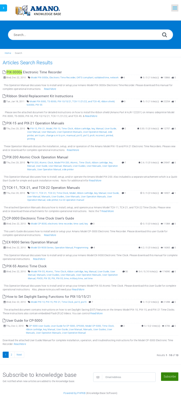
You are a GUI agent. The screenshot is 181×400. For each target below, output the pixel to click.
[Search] (164, 34)
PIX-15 (33, 128)
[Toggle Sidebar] (3, 8)
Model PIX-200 (61, 162)
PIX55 (40, 278)
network (114, 77)
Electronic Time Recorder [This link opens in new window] (32, 72)
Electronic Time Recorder (62, 77)
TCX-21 (43, 193)
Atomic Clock (46, 162)
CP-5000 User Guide (39, 326)
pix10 (79, 135)
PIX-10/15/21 (64, 101)
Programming (81, 247)
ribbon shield (108, 101)
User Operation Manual (95, 132)
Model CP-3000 (39, 223)
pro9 (92, 135)
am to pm (40, 135)
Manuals (67, 166)
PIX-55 (39, 104)
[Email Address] (124, 377)
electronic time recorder (60, 223)
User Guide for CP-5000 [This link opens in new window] (22, 321)
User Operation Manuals (69, 132)
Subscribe (170, 376)
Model (49, 128)
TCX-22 (52, 193)
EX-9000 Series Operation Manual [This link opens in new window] (30, 242)
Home (8, 53)
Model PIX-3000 (38, 101)
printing (31, 138)
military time (76, 278)
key (93, 128)
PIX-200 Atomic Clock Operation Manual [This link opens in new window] (35, 157)
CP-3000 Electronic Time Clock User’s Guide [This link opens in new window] (38, 218)
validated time (101, 77)
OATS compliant (85, 77)
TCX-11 (34, 193)
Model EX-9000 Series (42, 247)
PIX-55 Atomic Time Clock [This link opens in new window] (25, 266)
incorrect (100, 135)
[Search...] (90, 34)
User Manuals (49, 132)
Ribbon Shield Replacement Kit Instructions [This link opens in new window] (38, 96)
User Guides (79, 166)
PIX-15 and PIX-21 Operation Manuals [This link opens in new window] (33, 123)
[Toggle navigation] (174, 8)
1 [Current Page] (5, 354)
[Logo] (38, 10)
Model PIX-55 (38, 271)
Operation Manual (64, 247)
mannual (70, 135)
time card (78, 223)
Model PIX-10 (38, 302)
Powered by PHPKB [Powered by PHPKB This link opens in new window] (74, 393)
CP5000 (80, 326)
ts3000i (30, 104)
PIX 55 (47, 278)
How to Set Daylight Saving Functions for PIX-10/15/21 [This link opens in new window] (47, 297)
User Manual (33, 132)
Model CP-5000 (93, 326)
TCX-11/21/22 (79, 101)
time (66, 278)
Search (18, 53)
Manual (100, 128)
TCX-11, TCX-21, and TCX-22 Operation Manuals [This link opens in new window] (41, 188)
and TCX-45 (94, 101)
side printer (68, 169)
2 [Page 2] (11, 354)
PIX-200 (34, 162)
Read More (50, 89)
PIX (53, 278)
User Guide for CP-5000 (63, 326)
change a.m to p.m (55, 135)
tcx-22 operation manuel (71, 200)
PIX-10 (57, 128)
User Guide (110, 128)
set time (88, 278)
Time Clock (67, 128)
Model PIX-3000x (39, 77)
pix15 (86, 135)
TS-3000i (52, 101)
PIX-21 (41, 128)
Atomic (74, 162)
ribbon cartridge (82, 128)
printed (109, 135)
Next (19, 354)
